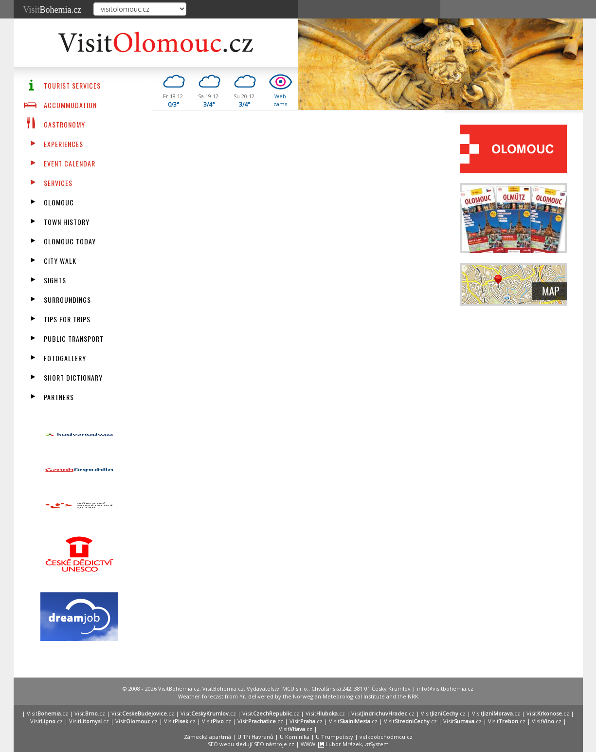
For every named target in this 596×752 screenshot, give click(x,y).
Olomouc (59, 202)
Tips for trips (67, 319)
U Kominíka (294, 736)
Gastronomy (64, 124)
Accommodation (70, 105)
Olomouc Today (70, 241)
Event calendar (69, 163)
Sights (55, 280)
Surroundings (67, 299)
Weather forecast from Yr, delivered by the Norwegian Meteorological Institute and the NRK (298, 696)
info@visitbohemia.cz (445, 688)
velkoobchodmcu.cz (386, 736)
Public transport (74, 338)
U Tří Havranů (255, 736)
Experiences (63, 144)
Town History (67, 222)
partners (59, 397)
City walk (60, 261)
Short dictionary (73, 377)
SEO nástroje (270, 744)
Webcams (280, 100)
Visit (52, 10)
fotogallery (65, 358)
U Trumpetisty (334, 736)
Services (58, 183)
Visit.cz (47, 713)
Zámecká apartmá (207, 736)
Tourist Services (72, 85)
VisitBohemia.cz (223, 688)
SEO (213, 744)
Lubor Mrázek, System (353, 744)
